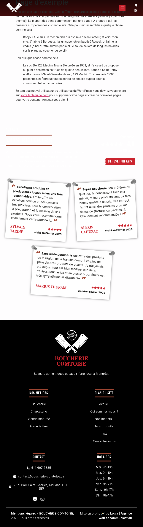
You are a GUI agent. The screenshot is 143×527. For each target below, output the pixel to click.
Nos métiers (104, 419)
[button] (122, 8)
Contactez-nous (104, 441)
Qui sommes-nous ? (104, 411)
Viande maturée (39, 419)
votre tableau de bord (34, 95)
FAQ (104, 433)
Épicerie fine (38, 426)
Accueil (104, 404)
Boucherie (39, 404)
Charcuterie (39, 411)
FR (135, 5)
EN (135, 11)
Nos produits (104, 426)
